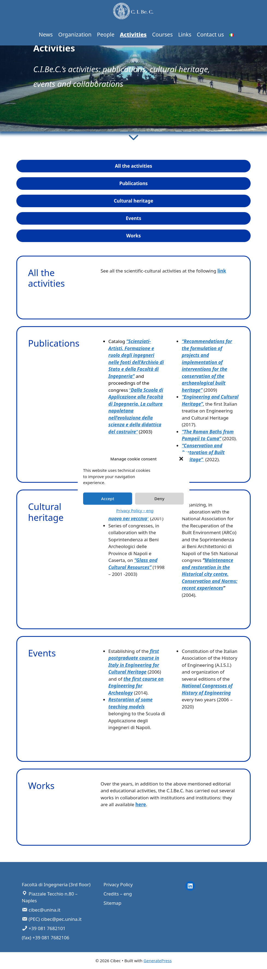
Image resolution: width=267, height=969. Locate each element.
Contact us (210, 34)
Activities (133, 34)
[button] (181, 458)
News (46, 34)
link (221, 271)
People (105, 34)
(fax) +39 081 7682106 (45, 937)
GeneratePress (158, 960)
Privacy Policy (118, 884)
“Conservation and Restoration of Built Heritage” (203, 452)
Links (184, 34)
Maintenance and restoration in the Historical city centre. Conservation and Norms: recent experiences (209, 574)
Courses (162, 34)
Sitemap (112, 903)
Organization (75, 34)
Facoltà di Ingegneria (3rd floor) (56, 884)
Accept (107, 498)
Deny (159, 498)
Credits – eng (118, 894)
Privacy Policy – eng (135, 510)
